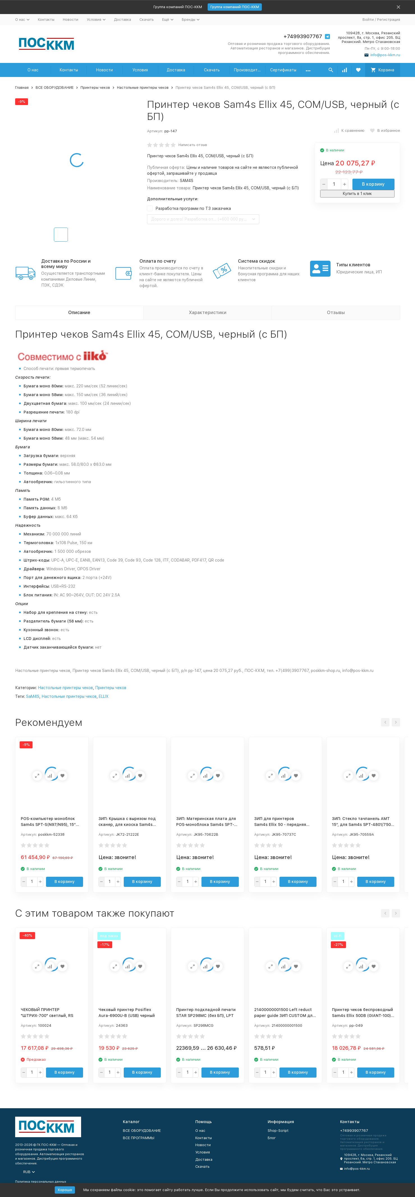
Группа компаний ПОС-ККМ (234, 7)
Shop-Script (278, 1130)
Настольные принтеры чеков (143, 87)
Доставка (122, 19)
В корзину (373, 184)
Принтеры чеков (95, 87)
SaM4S (32, 696)
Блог (272, 1138)
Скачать (146, 19)
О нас (32, 70)
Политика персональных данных (40, 1182)
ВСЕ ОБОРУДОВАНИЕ (55, 87)
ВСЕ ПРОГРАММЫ (138, 1138)
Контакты (46, 19)
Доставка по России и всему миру (66, 263)
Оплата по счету (157, 261)
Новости (70, 19)
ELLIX (104, 696)
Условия (140, 70)
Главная (22, 87)
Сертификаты (283, 70)
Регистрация (388, 19)
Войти (368, 19)
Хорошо (65, 1190)
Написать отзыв (192, 145)
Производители (249, 70)
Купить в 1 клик (357, 193)
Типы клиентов (353, 264)
